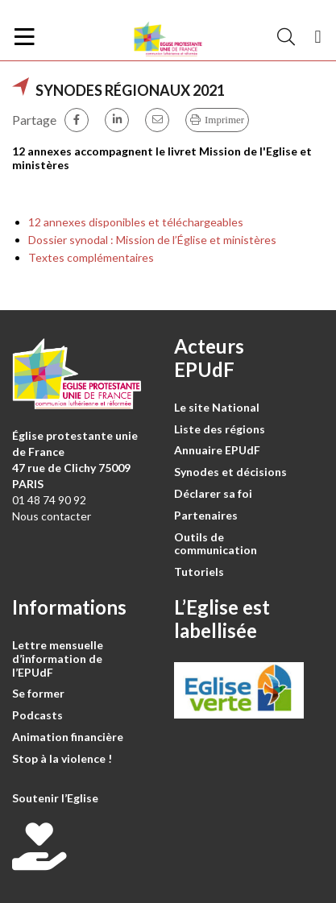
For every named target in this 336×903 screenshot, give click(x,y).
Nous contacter (51, 516)
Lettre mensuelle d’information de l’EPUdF (57, 658)
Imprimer (224, 119)
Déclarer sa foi (213, 493)
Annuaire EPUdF (217, 450)
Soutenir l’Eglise (55, 798)
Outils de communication (215, 543)
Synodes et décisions (230, 471)
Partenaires (206, 515)
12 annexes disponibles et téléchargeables (135, 222)
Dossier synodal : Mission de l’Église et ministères (152, 239)
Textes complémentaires (91, 257)
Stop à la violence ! (62, 758)
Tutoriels (199, 571)
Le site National (216, 407)
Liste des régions (219, 429)
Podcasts (37, 715)
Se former (38, 693)
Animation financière (67, 737)
